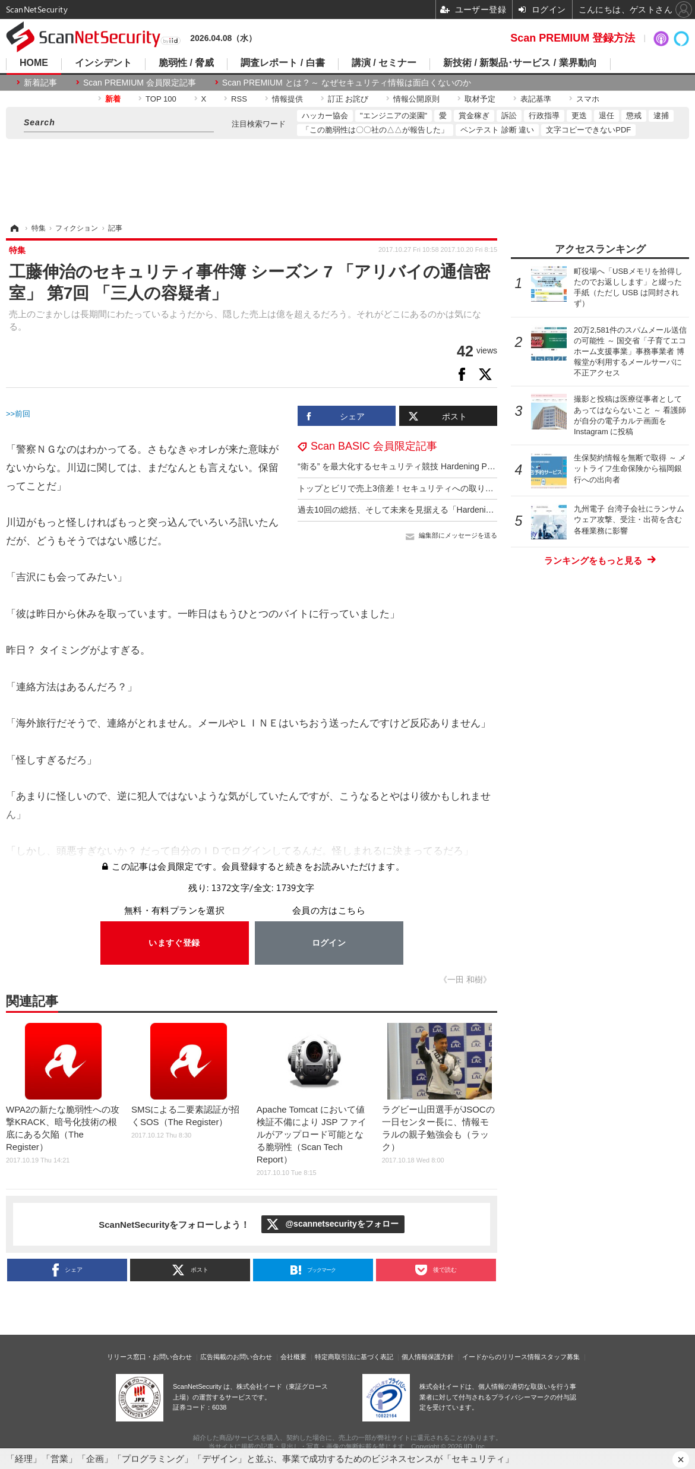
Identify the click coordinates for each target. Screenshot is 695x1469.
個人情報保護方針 (428, 1356)
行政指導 (544, 115)
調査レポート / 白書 (282, 63)
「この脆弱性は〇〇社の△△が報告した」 (375, 129)
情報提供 (287, 98)
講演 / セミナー (384, 63)
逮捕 (661, 115)
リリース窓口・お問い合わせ (149, 1356)
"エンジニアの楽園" (393, 115)
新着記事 (40, 82)
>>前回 (18, 413)
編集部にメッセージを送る (458, 535)
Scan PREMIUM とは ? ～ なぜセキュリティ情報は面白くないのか (346, 82)
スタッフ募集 (560, 1356)
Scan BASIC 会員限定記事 (374, 446)
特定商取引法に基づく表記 (354, 1356)
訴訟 (509, 115)
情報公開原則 (416, 98)
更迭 (579, 115)
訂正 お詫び (348, 98)
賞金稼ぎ (474, 115)
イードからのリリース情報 (501, 1356)
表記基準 (535, 98)
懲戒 (634, 115)
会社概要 (293, 1356)
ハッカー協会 (325, 115)
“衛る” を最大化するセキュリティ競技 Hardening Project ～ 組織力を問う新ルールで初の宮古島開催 (484, 466)
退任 (606, 115)
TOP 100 (161, 98)
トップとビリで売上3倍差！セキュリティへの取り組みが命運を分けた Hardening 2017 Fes (468, 488)
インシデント (103, 63)
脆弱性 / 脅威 (186, 63)
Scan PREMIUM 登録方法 (572, 38)
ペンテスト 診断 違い (497, 129)
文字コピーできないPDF (588, 129)
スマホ (587, 98)
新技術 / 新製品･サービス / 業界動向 (520, 63)
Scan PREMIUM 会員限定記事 (139, 82)
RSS (239, 98)
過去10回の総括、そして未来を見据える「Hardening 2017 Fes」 (419, 509)
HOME (34, 63)
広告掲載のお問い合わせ (236, 1356)
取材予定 (480, 98)
